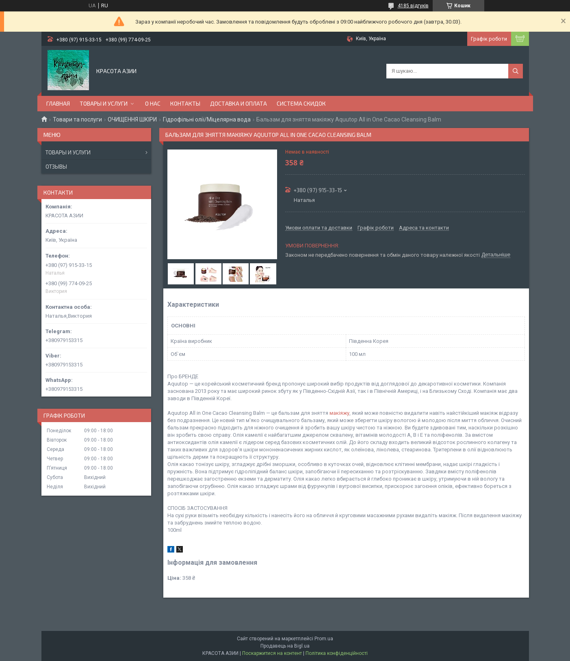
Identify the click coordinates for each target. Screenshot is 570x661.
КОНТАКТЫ (185, 103)
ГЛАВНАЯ (58, 103)
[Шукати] (515, 71)
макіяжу (339, 413)
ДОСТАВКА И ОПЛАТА (238, 103)
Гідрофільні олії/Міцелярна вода (207, 119)
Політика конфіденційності (337, 653)
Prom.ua (323, 638)
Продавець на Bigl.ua (285, 646)
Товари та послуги (77, 119)
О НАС (152, 103)
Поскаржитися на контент (272, 653)
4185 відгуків (413, 6)
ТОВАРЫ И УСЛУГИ (104, 103)
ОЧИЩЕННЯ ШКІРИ (132, 119)
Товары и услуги (68, 152)
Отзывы (56, 166)
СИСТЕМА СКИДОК (301, 103)
